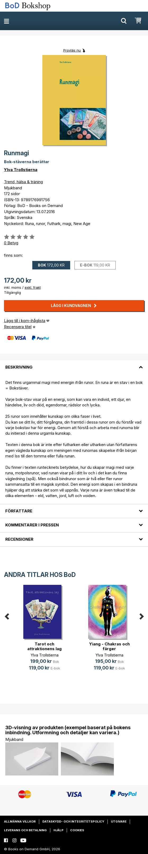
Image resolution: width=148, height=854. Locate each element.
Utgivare (119, 821)
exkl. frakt (33, 287)
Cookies (77, 830)
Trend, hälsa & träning (23, 181)
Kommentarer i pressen (32, 524)
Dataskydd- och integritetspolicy (73, 821)
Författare (18, 510)
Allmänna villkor (20, 821)
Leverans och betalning (25, 830)
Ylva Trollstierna (20, 169)
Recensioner (19, 539)
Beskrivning (19, 367)
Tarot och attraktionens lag (44, 646)
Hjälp (58, 830)
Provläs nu (72, 50)
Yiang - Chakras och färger (109, 646)
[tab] (74, 364)
